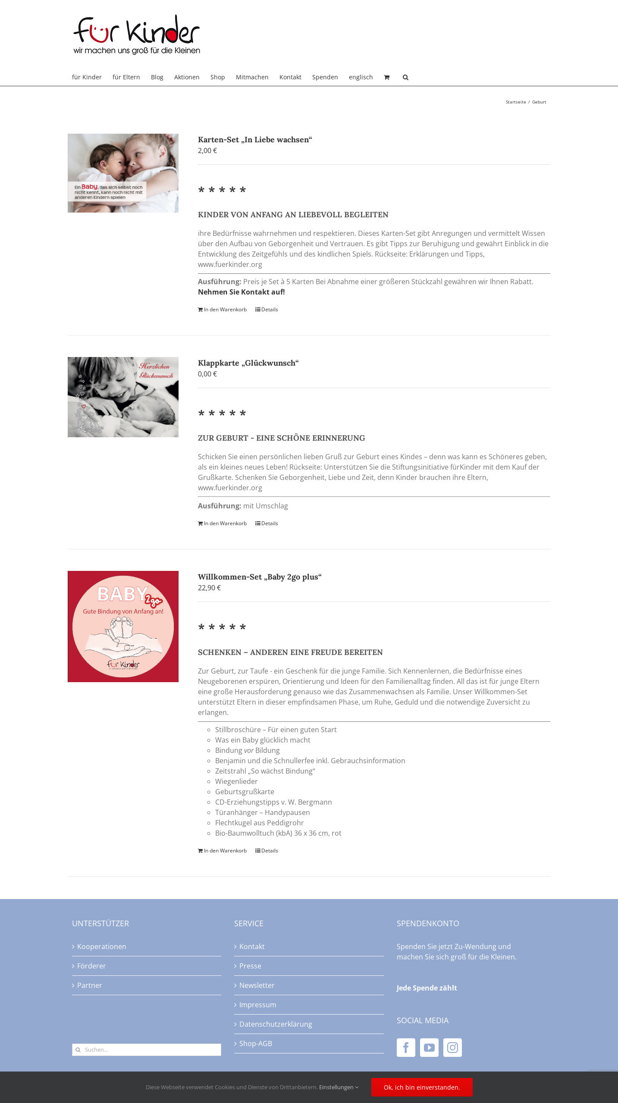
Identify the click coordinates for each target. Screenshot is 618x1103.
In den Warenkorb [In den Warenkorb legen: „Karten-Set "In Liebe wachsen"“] (225, 309)
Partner (89, 985)
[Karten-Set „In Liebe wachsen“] (123, 173)
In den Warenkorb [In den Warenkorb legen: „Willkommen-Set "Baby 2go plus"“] (225, 850)
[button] (405, 77)
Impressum (257, 1004)
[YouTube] (429, 1047)
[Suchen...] (147, 1049)
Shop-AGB (255, 1043)
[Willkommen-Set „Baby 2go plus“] (123, 626)
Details (269, 309)
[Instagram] (452, 1047)
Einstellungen (338, 1087)
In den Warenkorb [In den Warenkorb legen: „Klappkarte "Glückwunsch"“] (225, 523)
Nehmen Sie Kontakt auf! (241, 292)
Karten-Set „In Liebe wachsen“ (255, 139)
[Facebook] (406, 1047)
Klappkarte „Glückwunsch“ (248, 363)
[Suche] (78, 1049)
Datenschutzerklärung (275, 1024)
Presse (250, 966)
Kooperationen (101, 946)
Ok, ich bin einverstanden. (422, 1087)
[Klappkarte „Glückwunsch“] (123, 397)
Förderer (91, 966)
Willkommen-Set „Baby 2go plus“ (260, 577)
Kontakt (252, 946)
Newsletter (257, 985)
